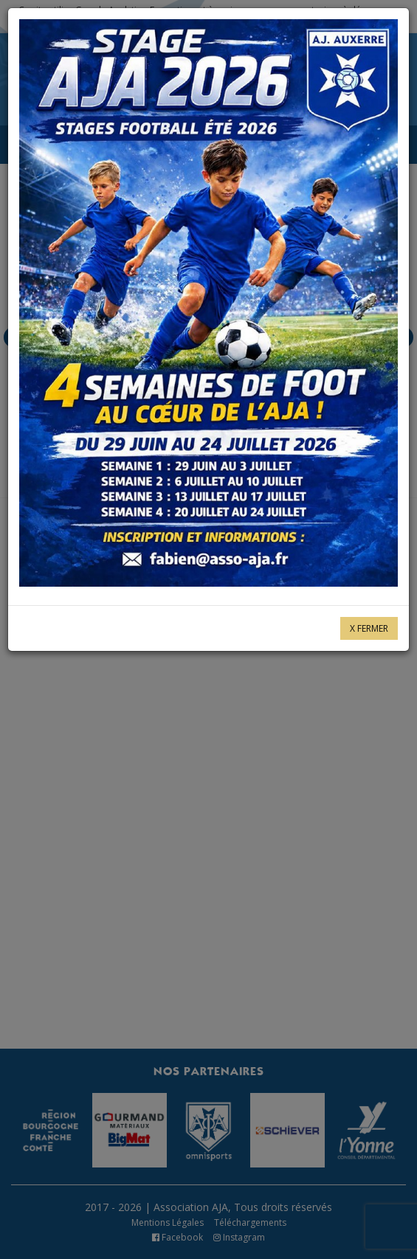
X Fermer (369, 628)
